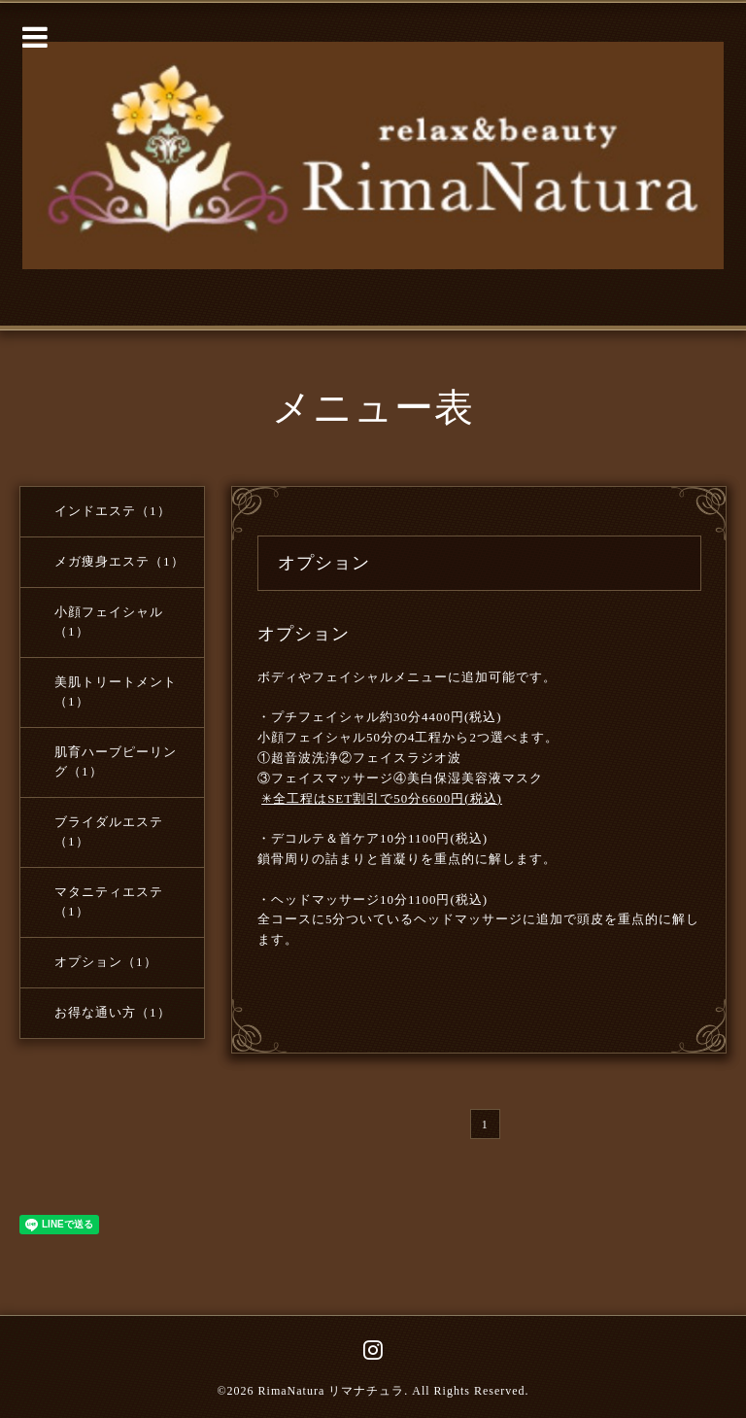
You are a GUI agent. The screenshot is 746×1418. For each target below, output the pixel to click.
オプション (303, 633)
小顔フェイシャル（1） (108, 622)
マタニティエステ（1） (108, 901)
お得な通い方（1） (112, 1012)
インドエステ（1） (112, 510)
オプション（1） (105, 961)
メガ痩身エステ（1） (119, 561)
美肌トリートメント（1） (115, 691)
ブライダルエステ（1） (108, 831)
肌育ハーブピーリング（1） (115, 761)
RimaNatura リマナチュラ (331, 1391)
